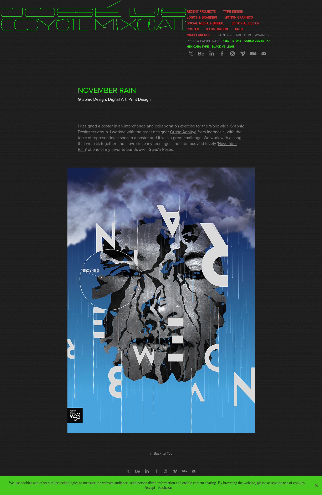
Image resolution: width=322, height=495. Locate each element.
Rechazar (165, 487)
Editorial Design (245, 23)
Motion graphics (238, 17)
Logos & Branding (202, 17)
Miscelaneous (198, 35)
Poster (193, 29)
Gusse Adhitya (183, 132)
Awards (262, 35)
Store (236, 41)
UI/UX (239, 29)
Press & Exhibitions (203, 40)
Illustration (217, 29)
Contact (225, 35)
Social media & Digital (205, 23)
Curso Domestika (257, 41)
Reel (226, 41)
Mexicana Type (198, 46)
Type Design (233, 11)
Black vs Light (223, 46)
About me (244, 35)
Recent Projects (201, 11)
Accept (149, 487)
